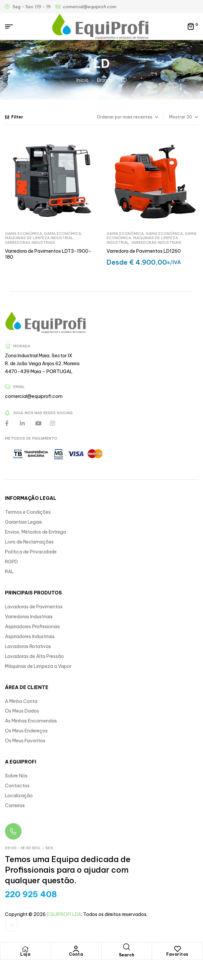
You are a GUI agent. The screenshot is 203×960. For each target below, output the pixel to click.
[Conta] (76, 949)
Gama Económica (23, 233)
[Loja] (25, 949)
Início (82, 80)
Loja (25, 954)
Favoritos (177, 954)
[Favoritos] (177, 949)
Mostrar (177, 116)
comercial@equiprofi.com (34, 396)
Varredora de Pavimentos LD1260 (144, 251)
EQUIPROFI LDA (64, 914)
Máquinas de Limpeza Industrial (39, 238)
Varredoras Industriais (30, 242)
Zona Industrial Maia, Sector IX (38, 356)
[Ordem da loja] (117, 117)
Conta (76, 954)
